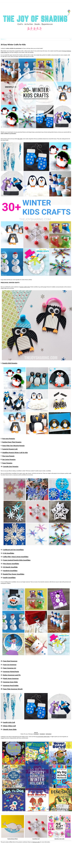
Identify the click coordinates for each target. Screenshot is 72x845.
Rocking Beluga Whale (12, 838)
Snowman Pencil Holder (11, 685)
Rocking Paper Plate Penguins (11, 442)
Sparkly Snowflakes (9, 578)
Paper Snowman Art (9, 668)
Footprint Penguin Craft (10, 449)
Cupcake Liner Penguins (10, 466)
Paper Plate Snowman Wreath (13, 689)
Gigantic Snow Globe (9, 729)
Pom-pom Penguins (8, 439)
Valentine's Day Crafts (59, 838)
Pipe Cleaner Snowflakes (11, 564)
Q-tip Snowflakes (8, 553)
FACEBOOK (42, 734)
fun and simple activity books (43, 736)
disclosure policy (36, 842)
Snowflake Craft (36, 838)
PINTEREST (36, 734)
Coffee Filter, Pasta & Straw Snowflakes (15, 557)
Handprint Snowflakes (10, 571)
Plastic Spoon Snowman (11, 678)
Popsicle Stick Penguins (9, 363)
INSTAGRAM (48, 734)
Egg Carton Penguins (9, 459)
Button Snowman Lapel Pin (12, 675)
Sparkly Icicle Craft (9, 722)
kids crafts (20, 138)
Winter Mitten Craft (9, 726)
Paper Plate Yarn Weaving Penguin (13, 446)
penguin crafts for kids (25, 287)
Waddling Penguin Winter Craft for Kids (15, 452)
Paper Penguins (7, 463)
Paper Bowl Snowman (10, 661)
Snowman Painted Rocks (11, 671)
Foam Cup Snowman (9, 665)
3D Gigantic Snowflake (10, 567)
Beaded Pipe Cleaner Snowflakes (13, 574)
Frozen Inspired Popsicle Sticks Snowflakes (16, 560)
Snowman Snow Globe (10, 682)
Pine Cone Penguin (8, 456)
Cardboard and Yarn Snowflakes (13, 550)
